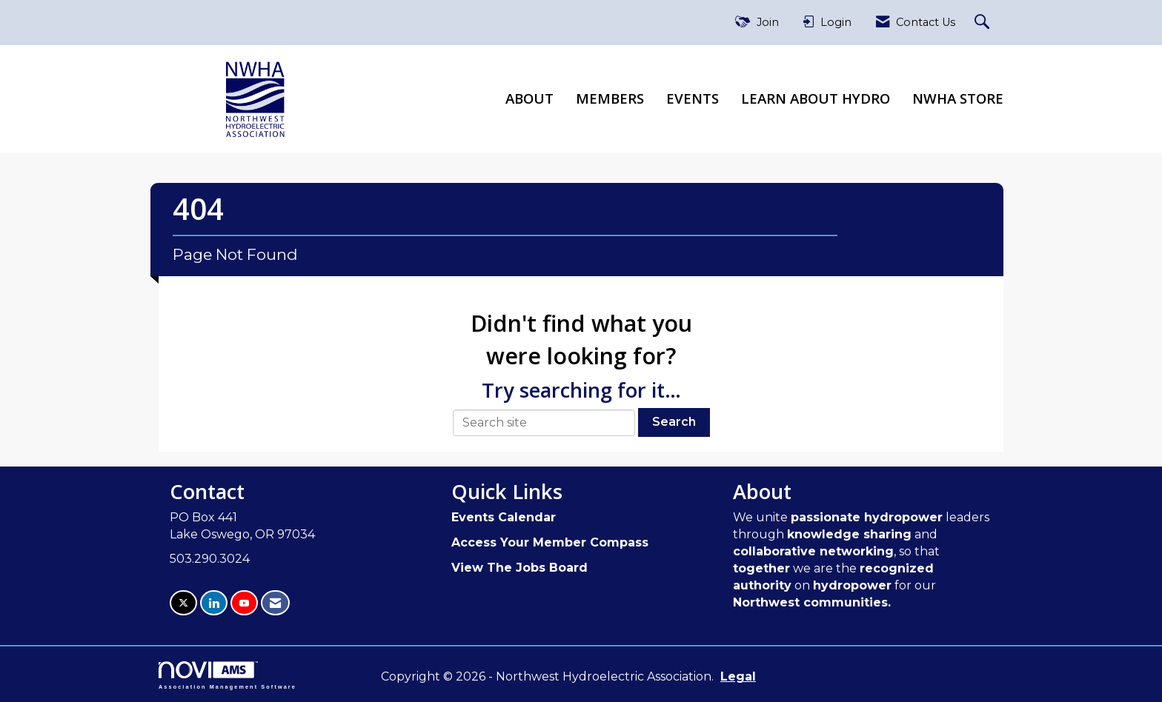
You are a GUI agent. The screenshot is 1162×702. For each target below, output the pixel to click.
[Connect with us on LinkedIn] (214, 603)
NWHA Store (957, 98)
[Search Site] (984, 22)
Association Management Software (227, 675)
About (529, 98)
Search (674, 422)
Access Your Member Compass (549, 542)
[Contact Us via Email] (275, 603)
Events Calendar (503, 517)
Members (610, 98)
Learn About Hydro (815, 98)
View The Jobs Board (519, 568)
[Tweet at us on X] (183, 603)
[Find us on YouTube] (244, 603)
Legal (738, 676)
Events (692, 98)
